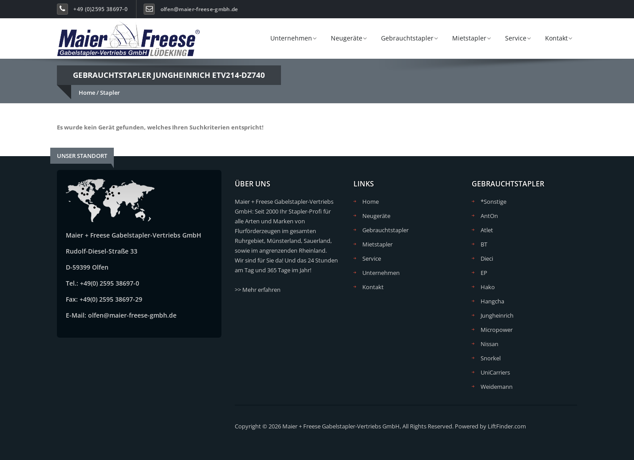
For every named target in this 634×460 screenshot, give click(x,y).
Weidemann (497, 387)
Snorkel (491, 358)
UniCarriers (495, 372)
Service (515, 38)
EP (484, 273)
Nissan (489, 344)
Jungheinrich (497, 315)
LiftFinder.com (507, 426)
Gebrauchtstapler (407, 38)
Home (87, 93)
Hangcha (492, 301)
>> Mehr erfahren (258, 290)
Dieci (487, 258)
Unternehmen (291, 38)
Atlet (487, 230)
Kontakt (556, 38)
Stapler (110, 93)
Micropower (497, 330)
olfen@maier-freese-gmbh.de (199, 9)
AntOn (489, 216)
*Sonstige (493, 202)
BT (484, 244)
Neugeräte (346, 38)
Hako (488, 287)
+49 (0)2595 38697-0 (100, 9)
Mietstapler (469, 38)
